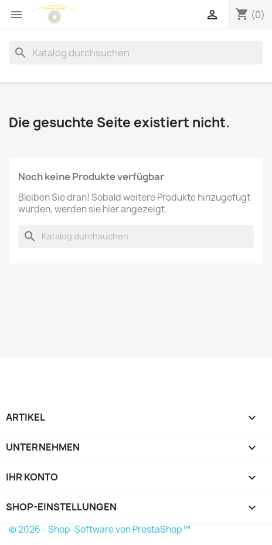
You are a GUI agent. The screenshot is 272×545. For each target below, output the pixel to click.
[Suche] (136, 53)
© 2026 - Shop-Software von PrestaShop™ (100, 529)
